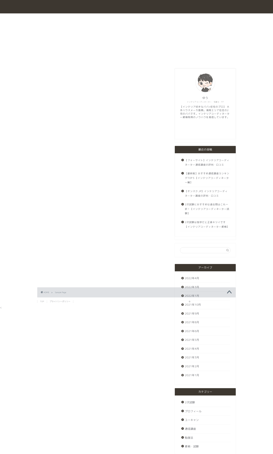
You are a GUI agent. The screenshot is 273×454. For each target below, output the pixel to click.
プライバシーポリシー (60, 301)
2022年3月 (192, 287)
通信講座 (132, 17)
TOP (42, 301)
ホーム (76, 17)
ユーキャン (170, 17)
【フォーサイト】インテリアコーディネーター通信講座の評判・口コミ (207, 162)
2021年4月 (192, 349)
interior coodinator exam (137, 7)
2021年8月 (192, 322)
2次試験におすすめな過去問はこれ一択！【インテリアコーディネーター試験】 (207, 209)
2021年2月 (192, 366)
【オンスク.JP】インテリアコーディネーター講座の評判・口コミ (206, 193)
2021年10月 (193, 304)
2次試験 (150, 17)
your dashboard (116, 192)
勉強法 (114, 17)
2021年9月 (192, 313)
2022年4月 (192, 278)
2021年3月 (192, 357)
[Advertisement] (103, 239)
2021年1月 (192, 375)
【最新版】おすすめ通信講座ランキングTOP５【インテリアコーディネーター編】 (207, 178)
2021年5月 (192, 340)
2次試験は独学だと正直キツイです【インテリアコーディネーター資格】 (207, 224)
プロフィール (193, 17)
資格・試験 (94, 17)
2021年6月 (192, 331)
